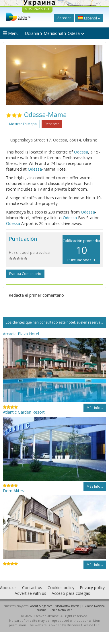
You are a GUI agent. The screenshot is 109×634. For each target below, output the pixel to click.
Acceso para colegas (71, 593)
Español (89, 18)
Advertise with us (30, 593)
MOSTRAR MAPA (37, 9)
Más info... (95, 407)
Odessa (81, 152)
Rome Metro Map (61, 610)
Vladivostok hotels (67, 606)
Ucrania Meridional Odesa (54, 33)
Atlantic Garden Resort (24, 412)
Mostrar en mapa (23, 123)
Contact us (32, 587)
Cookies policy (61, 587)
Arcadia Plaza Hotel (21, 333)
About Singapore (41, 606)
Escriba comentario (25, 273)
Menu (11, 33)
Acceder (64, 17)
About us (8, 587)
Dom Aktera (14, 490)
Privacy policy (92, 587)
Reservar (52, 123)
